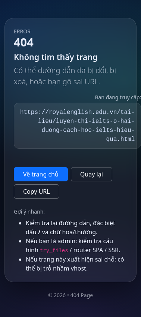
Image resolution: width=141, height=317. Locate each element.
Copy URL (36, 191)
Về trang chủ (41, 174)
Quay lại (91, 174)
